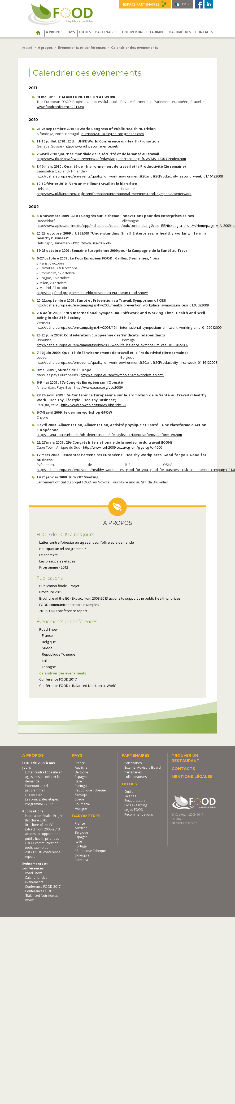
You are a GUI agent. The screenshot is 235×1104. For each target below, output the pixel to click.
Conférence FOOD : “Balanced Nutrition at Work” (77, 685)
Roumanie (82, 804)
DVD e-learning (135, 805)
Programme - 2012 (53, 567)
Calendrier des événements (62, 673)
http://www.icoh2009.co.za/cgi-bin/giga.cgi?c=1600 (122, 447)
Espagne (49, 666)
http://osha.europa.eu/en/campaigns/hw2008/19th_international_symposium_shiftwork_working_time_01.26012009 (129, 327)
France (47, 635)
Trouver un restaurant (143, 32)
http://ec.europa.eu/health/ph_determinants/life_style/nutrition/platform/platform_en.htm (109, 434)
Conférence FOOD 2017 (58, 679)
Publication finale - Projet (59, 585)
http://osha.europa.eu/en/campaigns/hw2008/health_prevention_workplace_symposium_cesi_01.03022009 (123, 305)
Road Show (48, 629)
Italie (46, 660)
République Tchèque (58, 654)
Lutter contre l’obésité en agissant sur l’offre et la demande (86, 542)
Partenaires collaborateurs (135, 774)
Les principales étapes (57, 561)
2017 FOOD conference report (63, 610)
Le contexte (48, 554)
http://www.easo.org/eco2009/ (98, 387)
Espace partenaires (145, 4)
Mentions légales (192, 776)
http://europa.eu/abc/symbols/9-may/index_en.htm (122, 375)
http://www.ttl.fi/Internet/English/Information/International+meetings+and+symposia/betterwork (114, 193)
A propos (54, 32)
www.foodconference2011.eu (60, 106)
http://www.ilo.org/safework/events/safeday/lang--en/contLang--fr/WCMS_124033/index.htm (111, 158)
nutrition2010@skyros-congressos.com (112, 133)
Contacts (204, 32)
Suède (47, 648)
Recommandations (138, 814)
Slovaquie (82, 795)
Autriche (81, 767)
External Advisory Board (142, 767)
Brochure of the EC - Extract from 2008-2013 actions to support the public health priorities (110, 598)
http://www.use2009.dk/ (92, 243)
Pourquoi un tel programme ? (62, 548)
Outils (85, 32)
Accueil (27, 47)
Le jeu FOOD (133, 809)
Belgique (49, 641)
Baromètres (180, 32)
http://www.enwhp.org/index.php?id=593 (93, 404)
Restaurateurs (134, 800)
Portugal (81, 785)
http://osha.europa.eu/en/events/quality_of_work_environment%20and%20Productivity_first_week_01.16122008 (127, 362)
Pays (71, 32)
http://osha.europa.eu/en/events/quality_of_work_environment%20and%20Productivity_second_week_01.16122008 (130, 176)
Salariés (130, 796)
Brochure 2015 (50, 592)
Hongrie (81, 808)
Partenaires (106, 32)
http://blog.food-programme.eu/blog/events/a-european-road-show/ (92, 292)
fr (182, 4)
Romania (81, 860)
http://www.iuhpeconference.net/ (92, 146)
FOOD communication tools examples (69, 604)
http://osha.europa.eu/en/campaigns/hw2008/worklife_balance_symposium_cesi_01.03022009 (112, 345)
